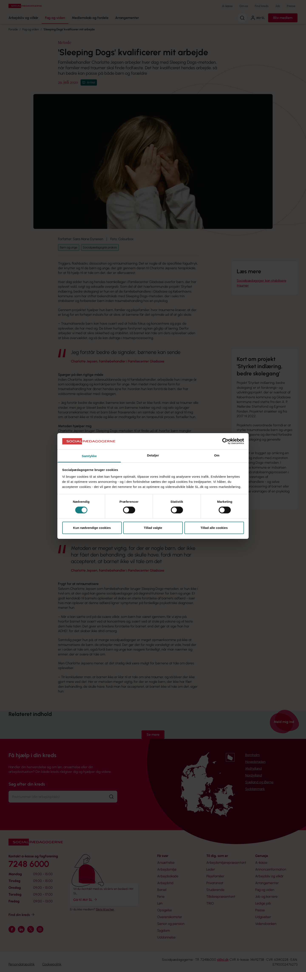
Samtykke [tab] (89, 456)
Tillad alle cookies (214, 528)
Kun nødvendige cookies (92, 528)
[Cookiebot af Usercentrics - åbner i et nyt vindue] (225, 441)
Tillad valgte (153, 528)
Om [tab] (216, 455)
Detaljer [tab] (153, 455)
